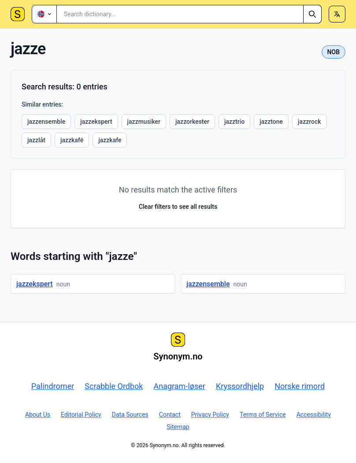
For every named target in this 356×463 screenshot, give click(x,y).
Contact (170, 414)
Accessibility (314, 414)
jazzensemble (46, 121)
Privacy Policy (210, 414)
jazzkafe (109, 140)
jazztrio (234, 121)
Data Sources (130, 414)
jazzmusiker (144, 121)
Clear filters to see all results (178, 206)
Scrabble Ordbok (114, 386)
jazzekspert (96, 121)
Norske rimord (299, 386)
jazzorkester (192, 121)
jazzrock (309, 121)
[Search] (312, 14)
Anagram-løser (179, 386)
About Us (37, 414)
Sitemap (178, 426)
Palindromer (52, 386)
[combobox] (189, 14)
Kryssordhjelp (240, 386)
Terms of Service (263, 414)
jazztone (271, 121)
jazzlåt (36, 140)
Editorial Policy (81, 414)
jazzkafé (71, 140)
